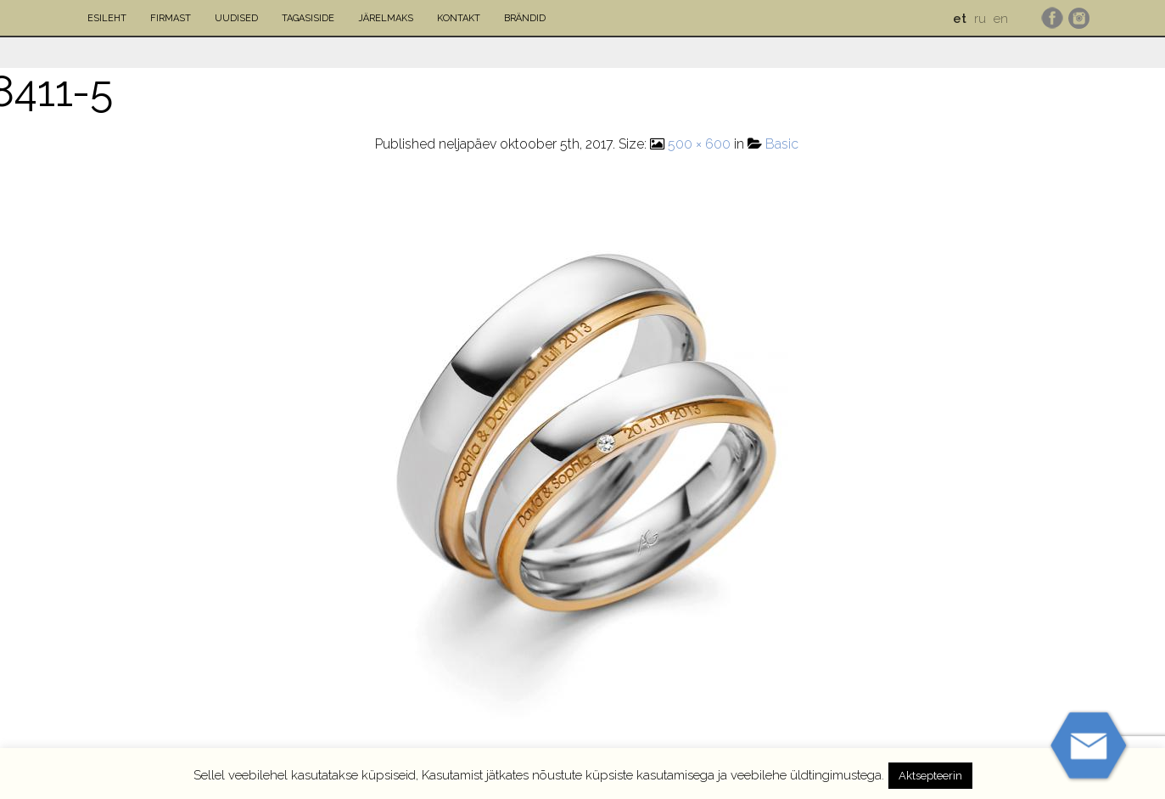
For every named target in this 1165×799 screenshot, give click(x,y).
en (1001, 18)
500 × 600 (699, 144)
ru (980, 18)
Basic (781, 144)
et (959, 18)
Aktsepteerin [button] (930, 775)
